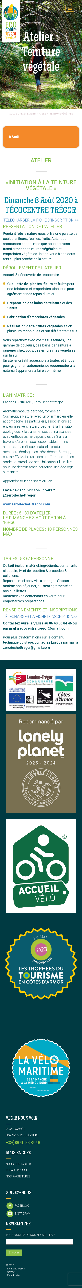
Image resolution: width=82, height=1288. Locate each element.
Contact (11, 1272)
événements (29, 113)
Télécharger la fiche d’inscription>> (40, 616)
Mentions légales (16, 1268)
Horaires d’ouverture (22, 1135)
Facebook (17, 1206)
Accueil (14, 113)
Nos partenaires (18, 1176)
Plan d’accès (15, 1129)
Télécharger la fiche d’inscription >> (41, 220)
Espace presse (17, 1170)
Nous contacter (18, 1164)
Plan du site (13, 1275)
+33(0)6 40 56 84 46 (23, 1143)
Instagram (18, 1214)
